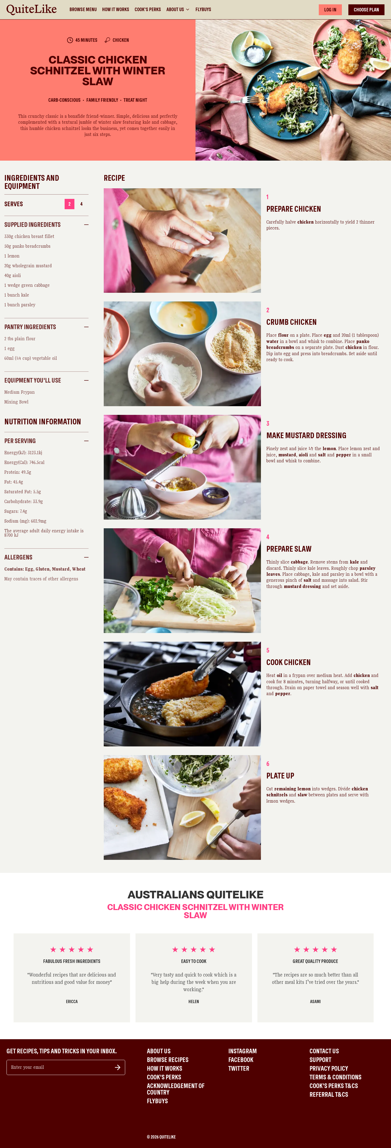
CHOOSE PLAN (366, 9)
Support (320, 1060)
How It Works (115, 9)
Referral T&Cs (329, 1094)
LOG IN (330, 9)
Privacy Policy (329, 1068)
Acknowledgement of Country (175, 1089)
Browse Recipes (167, 1060)
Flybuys (203, 9)
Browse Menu (83, 9)
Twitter (238, 1068)
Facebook (240, 1060)
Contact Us (324, 1051)
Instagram (242, 1051)
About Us (178, 9)
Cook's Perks (148, 9)
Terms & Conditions (335, 1077)
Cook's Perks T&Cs (334, 1086)
